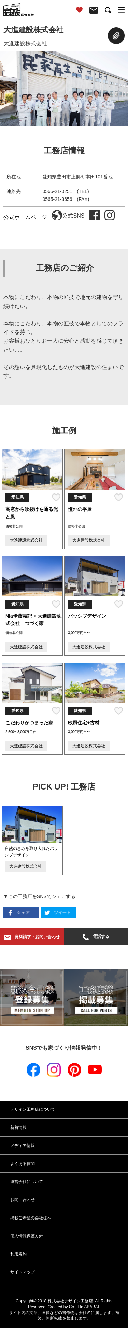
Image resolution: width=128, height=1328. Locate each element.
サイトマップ (22, 1272)
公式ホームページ (32, 217)
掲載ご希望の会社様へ (30, 1217)
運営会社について (26, 1181)
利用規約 (18, 1254)
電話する (96, 937)
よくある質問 (22, 1163)
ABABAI (91, 1306)
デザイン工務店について (32, 1109)
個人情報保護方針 (26, 1236)
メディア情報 (22, 1145)
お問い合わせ (22, 1199)
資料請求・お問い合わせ (32, 937)
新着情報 (18, 1127)
